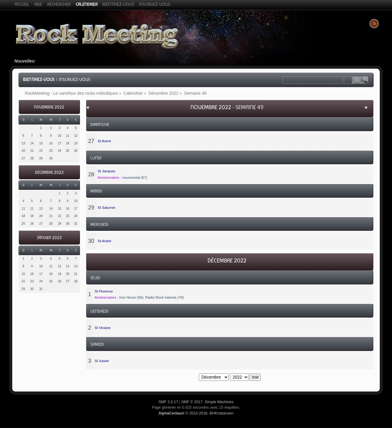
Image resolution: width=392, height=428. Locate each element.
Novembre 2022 (49, 107)
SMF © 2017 (192, 402)
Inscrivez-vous (74, 79)
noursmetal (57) (134, 177)
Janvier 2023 (49, 237)
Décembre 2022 (49, 172)
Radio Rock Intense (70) (164, 297)
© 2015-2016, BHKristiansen (195, 413)
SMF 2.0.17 (168, 402)
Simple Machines (219, 402)
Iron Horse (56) (131, 297)
